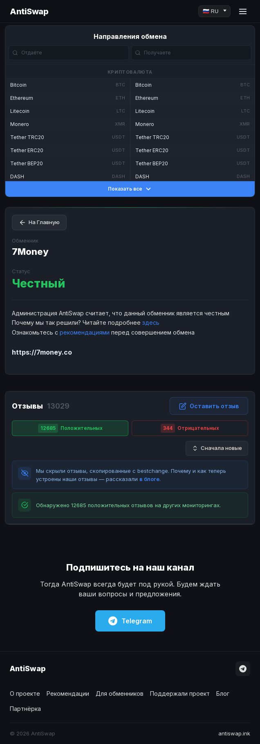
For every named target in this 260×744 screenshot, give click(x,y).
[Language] (214, 11)
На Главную (39, 222)
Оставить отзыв (209, 406)
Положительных (70, 428)
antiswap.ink (234, 733)
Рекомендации (68, 693)
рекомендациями (85, 332)
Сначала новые (217, 448)
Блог (222, 693)
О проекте (25, 693)
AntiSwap (29, 11)
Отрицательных (190, 428)
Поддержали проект (180, 693)
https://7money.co (42, 352)
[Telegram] (242, 668)
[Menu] (242, 11)
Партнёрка (25, 708)
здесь (150, 322)
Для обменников (119, 693)
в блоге (149, 479)
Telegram (130, 620)
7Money (30, 251)
